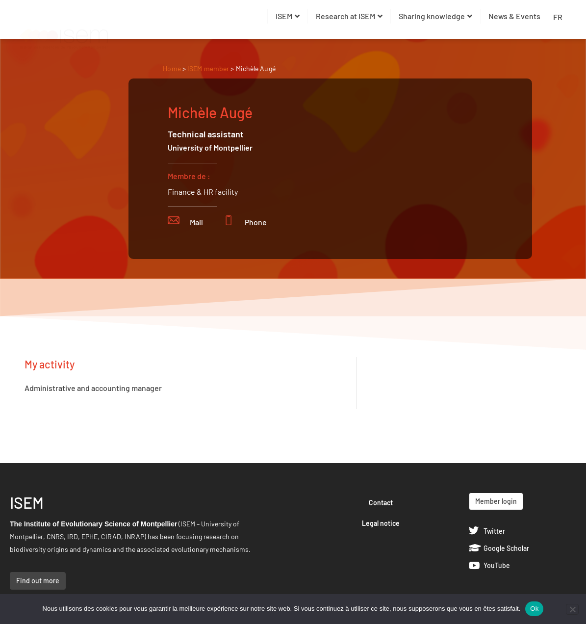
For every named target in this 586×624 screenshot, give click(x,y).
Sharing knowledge (435, 16)
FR (557, 17)
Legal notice (381, 523)
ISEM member (208, 68)
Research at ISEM (349, 16)
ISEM (288, 16)
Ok (534, 608)
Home (171, 68)
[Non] (572, 609)
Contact (381, 502)
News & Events (514, 16)
